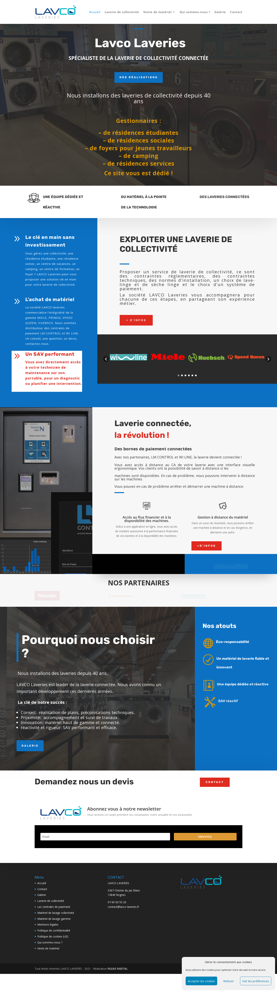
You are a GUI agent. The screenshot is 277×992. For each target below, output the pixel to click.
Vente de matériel (157, 12)
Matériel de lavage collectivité (55, 935)
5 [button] (192, 375)
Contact (236, 12)
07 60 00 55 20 (117, 925)
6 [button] (196, 375)
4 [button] (189, 375)
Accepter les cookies (201, 981)
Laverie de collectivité (122, 12)
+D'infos (206, 545)
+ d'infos (136, 320)
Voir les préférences (255, 981)
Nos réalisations (138, 77)
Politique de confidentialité (53, 953)
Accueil (94, 12)
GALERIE (30, 768)
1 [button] (178, 375)
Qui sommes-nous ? (195, 12)
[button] (106, 359)
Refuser (228, 981)
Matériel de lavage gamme (54, 941)
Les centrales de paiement (53, 929)
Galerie (220, 12)
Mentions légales (47, 947)
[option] (128, 357)
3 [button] (185, 375)
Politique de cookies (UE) (52, 959)
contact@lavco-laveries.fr (123, 929)
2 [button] (182, 375)
